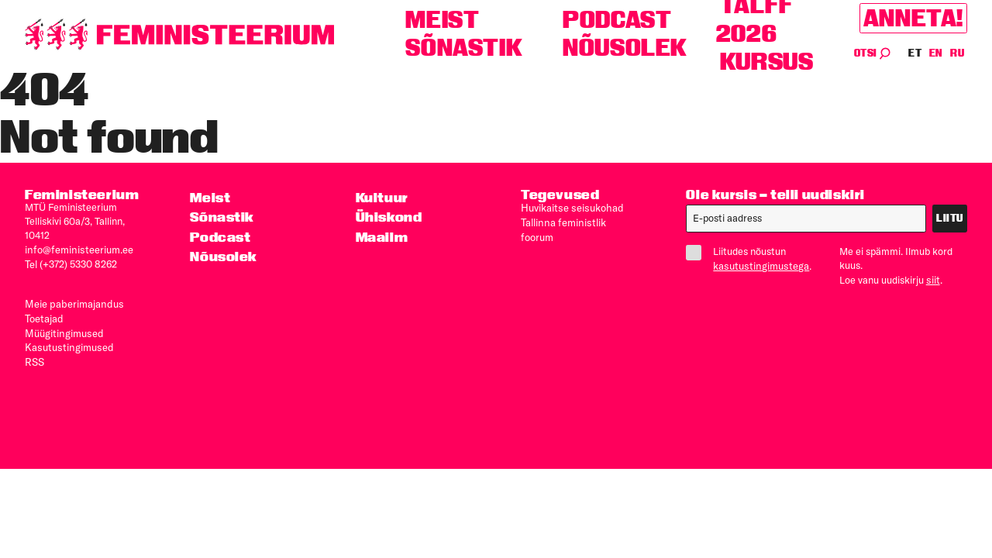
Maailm (382, 236)
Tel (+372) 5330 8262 (70, 263)
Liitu (949, 218)
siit (932, 279)
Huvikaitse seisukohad (570, 207)
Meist (442, 19)
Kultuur (382, 197)
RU (957, 53)
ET (915, 53)
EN (936, 53)
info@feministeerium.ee (77, 249)
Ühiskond (389, 216)
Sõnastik (463, 47)
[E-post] (806, 218)
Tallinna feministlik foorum (578, 221)
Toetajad (44, 315)
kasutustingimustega (759, 265)
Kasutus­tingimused (67, 342)
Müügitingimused (63, 329)
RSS (34, 356)
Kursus (767, 61)
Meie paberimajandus (72, 301)
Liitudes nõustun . (750, 258)
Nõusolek (625, 47)
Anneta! (913, 18)
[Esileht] (180, 34)
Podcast (617, 19)
